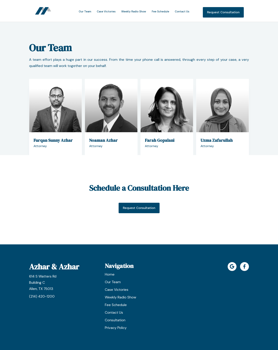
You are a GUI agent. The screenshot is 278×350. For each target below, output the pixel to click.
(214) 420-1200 (42, 296)
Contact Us (114, 312)
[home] (43, 11)
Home (110, 274)
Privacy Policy (116, 327)
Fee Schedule (116, 305)
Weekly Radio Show (120, 297)
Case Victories (116, 289)
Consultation (115, 320)
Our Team (113, 282)
